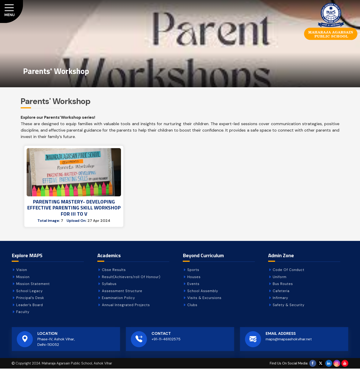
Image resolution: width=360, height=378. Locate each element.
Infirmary (280, 307)
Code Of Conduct (288, 279)
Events (193, 293)
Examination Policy (118, 307)
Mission (23, 286)
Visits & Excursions (204, 307)
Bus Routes (283, 293)
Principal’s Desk (30, 307)
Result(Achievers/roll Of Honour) (131, 286)
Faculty (22, 321)
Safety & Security (288, 314)
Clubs (192, 314)
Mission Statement (33, 293)
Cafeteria (281, 300)
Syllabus (109, 293)
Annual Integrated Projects (126, 314)
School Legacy (29, 300)
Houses (194, 286)
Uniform (280, 286)
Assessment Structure (122, 300)
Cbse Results (114, 279)
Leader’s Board (29, 314)
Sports (193, 279)
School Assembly (202, 300)
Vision (21, 279)
